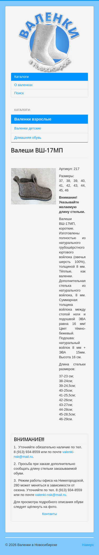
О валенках (23, 85)
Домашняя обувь (27, 138)
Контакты (49, 514)
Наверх (88, 545)
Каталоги (21, 77)
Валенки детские (27, 128)
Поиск (19, 93)
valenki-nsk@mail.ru (50, 495)
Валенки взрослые (32, 119)
